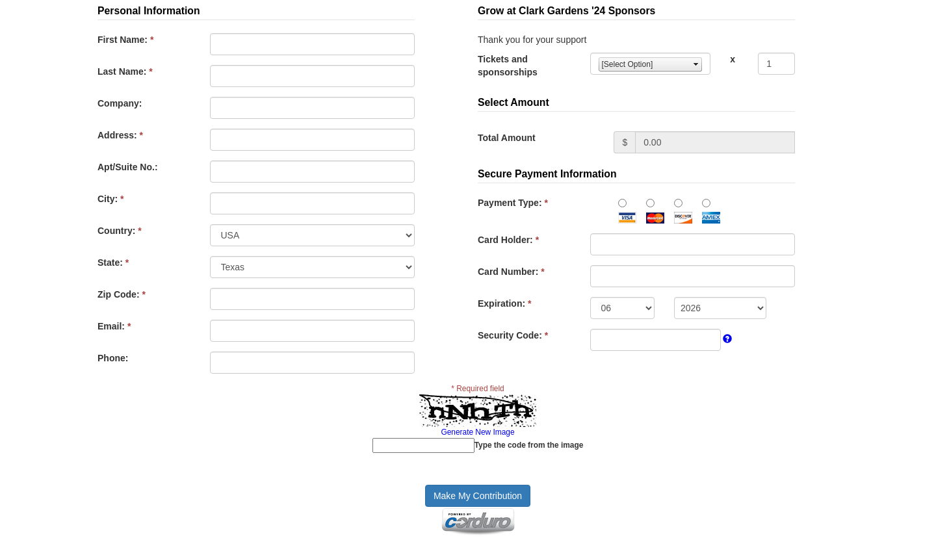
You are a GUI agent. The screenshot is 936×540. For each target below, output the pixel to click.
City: (111, 199)
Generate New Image (477, 432)
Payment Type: (513, 203)
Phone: (113, 358)
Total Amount (507, 138)
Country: (120, 230)
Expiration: (504, 303)
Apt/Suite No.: (128, 167)
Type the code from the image (529, 445)
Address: (120, 135)
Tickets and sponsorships (508, 65)
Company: (120, 103)
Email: (114, 326)
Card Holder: (508, 240)
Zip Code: (122, 294)
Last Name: (125, 71)
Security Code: (513, 335)
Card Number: (511, 271)
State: (113, 262)
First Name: (125, 39)
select (696, 64)
